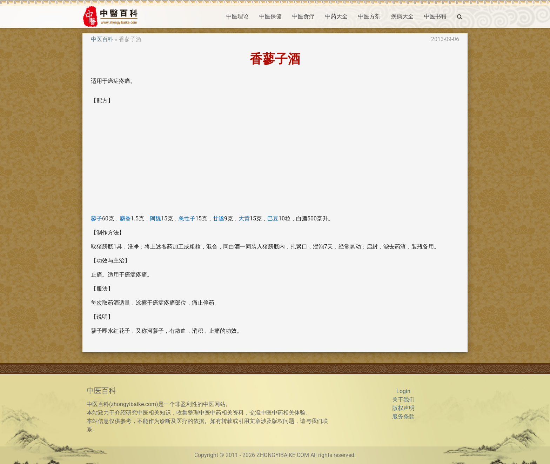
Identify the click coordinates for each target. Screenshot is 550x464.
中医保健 (270, 16)
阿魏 (155, 218)
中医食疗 (303, 16)
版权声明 (403, 408)
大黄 (244, 218)
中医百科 (102, 39)
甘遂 (218, 218)
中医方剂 (369, 16)
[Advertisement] (275, 160)
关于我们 (403, 399)
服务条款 (403, 416)
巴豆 (273, 218)
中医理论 (237, 16)
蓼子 (96, 218)
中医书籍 (435, 16)
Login (403, 391)
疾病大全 (402, 16)
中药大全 (336, 16)
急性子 (187, 218)
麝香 (125, 218)
